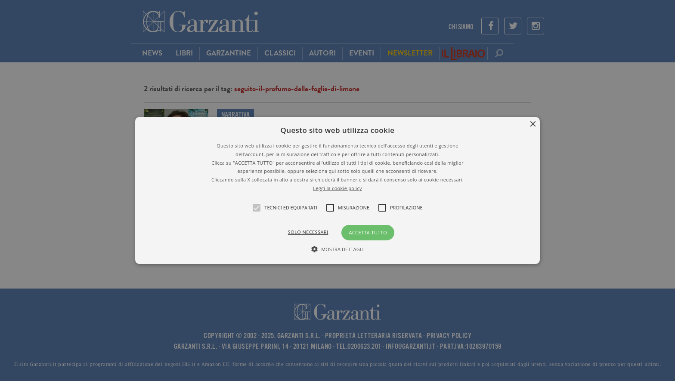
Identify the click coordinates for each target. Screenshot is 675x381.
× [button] (532, 124)
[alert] (337, 190)
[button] (337, 190)
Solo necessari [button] (308, 232)
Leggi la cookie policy (337, 188)
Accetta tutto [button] (368, 232)
